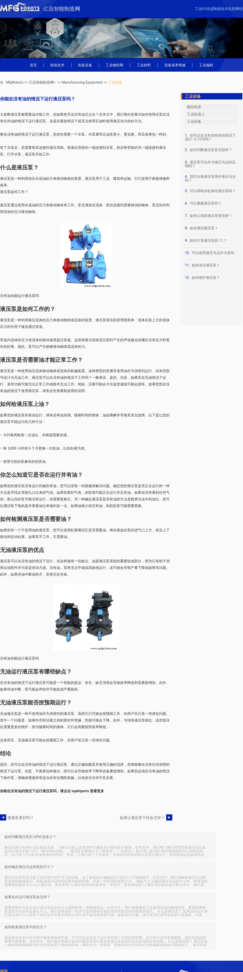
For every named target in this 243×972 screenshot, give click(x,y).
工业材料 (144, 65)
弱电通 (44, 919)
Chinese (45, 943)
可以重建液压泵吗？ (206, 203)
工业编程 (206, 65)
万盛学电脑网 (12, 925)
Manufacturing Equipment (82, 82)
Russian (8, 961)
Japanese (46, 949)
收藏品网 (46, 931)
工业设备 (115, 82)
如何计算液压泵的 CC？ (208, 240)
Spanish (45, 961)
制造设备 (85, 65)
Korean (7, 955)
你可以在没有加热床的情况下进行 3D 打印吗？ (210, 137)
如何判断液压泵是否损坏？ (211, 150)
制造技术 (57, 65)
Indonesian (10, 949)
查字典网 (46, 925)
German (8, 937)
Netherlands (48, 955)
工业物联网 (114, 65)
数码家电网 (11, 919)
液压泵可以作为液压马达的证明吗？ (210, 164)
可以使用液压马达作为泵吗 (213, 253)
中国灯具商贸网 (14, 931)
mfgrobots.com (187, 957)
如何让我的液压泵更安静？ (211, 216)
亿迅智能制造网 (41, 82)
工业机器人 (196, 114)
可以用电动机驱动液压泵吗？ (213, 191)
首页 (33, 65)
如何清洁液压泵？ (206, 265)
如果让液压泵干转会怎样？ (143, 817)
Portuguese (11, 943)
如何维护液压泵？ (206, 278)
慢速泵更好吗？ (20, 817)
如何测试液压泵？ (204, 228)
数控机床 (194, 107)
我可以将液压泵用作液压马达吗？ (210, 178)
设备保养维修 (175, 65)
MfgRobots (14, 82)
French (44, 937)
